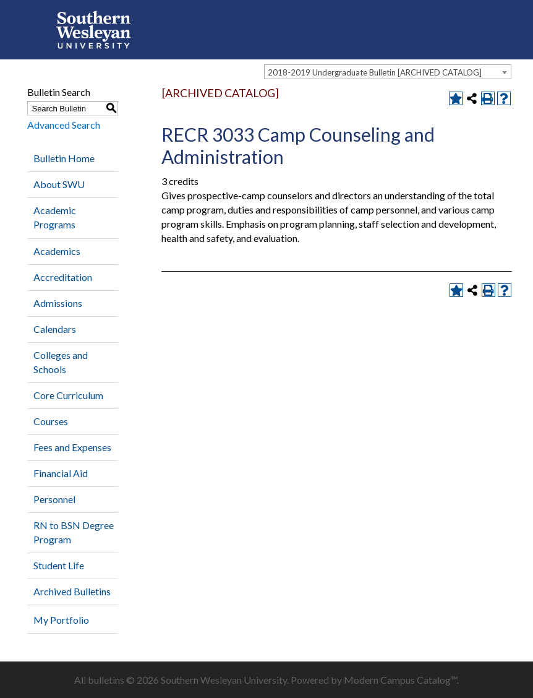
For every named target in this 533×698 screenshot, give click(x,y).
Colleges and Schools (60, 362)
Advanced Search (63, 125)
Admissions (57, 303)
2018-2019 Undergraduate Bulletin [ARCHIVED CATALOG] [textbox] (375, 72)
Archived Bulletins (72, 591)
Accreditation (62, 277)
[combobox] (387, 71)
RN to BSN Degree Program (73, 532)
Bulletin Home (64, 158)
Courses (50, 421)
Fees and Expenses (72, 447)
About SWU (59, 184)
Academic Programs (54, 217)
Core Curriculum (68, 395)
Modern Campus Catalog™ (400, 680)
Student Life (58, 565)
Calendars (54, 329)
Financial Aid (60, 473)
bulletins (106, 680)
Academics (56, 251)
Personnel (54, 499)
